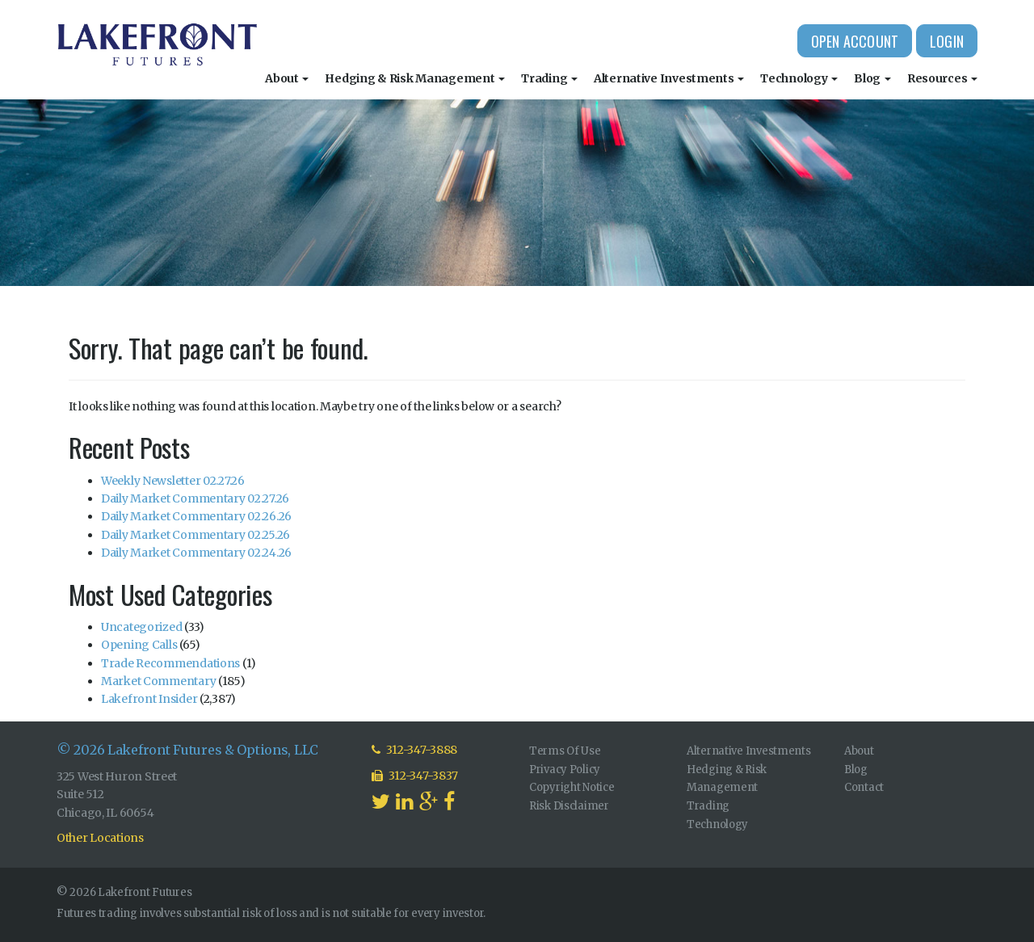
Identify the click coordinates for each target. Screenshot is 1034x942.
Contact (864, 787)
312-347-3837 (415, 775)
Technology (799, 78)
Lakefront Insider (149, 699)
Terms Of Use (565, 751)
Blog (872, 78)
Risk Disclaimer (569, 806)
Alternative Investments (669, 78)
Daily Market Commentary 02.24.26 (196, 552)
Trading (549, 78)
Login (947, 41)
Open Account (854, 41)
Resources (942, 78)
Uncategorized (141, 627)
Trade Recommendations (170, 663)
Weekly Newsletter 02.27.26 (173, 480)
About (287, 78)
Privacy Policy (564, 769)
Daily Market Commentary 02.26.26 (196, 516)
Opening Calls (139, 644)
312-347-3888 (414, 749)
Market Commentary (158, 681)
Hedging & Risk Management (415, 78)
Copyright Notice (572, 787)
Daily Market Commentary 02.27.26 (195, 498)
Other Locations (100, 838)
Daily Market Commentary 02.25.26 (195, 535)
